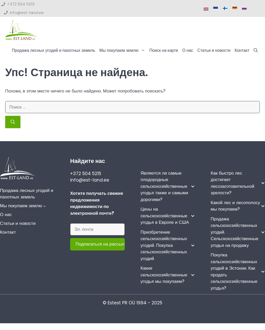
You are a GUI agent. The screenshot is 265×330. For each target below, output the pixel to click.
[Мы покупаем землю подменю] (44, 206)
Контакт (241, 50)
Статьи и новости (213, 50)
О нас (187, 50)
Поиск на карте (163, 50)
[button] (256, 50)
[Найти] (12, 122)
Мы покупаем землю (123, 50)
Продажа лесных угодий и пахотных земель (53, 50)
